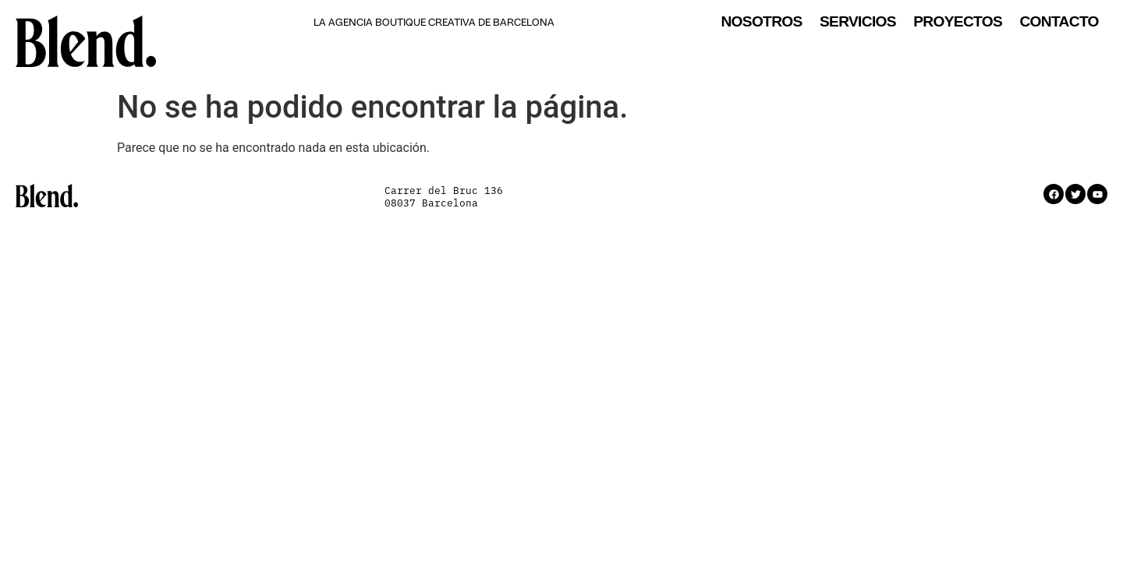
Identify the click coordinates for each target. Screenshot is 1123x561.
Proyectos (957, 22)
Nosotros (761, 22)
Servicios (858, 22)
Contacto (1058, 22)
